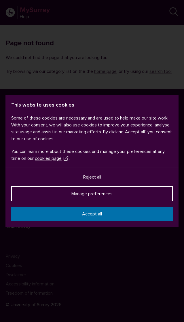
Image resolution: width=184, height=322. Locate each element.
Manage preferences (92, 194)
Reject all (92, 177)
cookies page (52, 158)
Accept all (92, 214)
